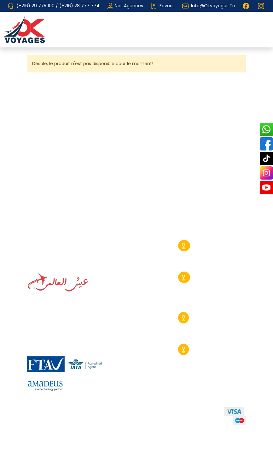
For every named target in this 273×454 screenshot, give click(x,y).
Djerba (200, 349)
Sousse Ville (206, 245)
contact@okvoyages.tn (204, 304)
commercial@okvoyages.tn (208, 335)
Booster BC (233, 443)
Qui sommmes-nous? (51, 413)
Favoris (163, 6)
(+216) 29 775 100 (36, 6)
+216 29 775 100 (201, 326)
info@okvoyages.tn (213, 6)
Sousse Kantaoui (212, 318)
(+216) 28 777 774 (79, 6)
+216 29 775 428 (202, 295)
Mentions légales (50, 424)
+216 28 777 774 (202, 254)
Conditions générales (113, 413)
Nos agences (125, 6)
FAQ (87, 424)
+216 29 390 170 (200, 358)
